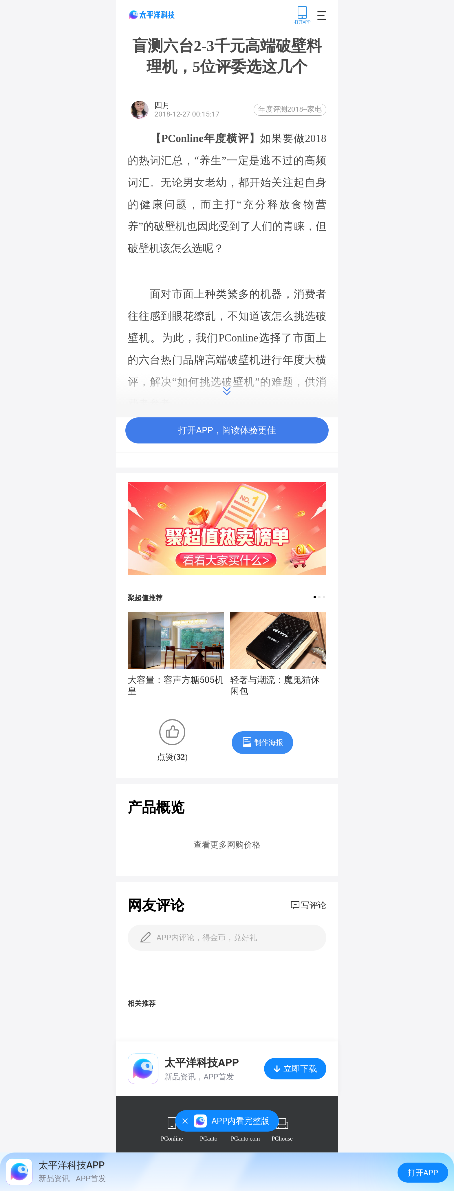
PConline (172, 1138)
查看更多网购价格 (227, 845)
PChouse (282, 1138)
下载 (302, 15)
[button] (315, 597)
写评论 (313, 905)
